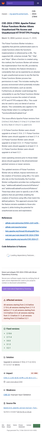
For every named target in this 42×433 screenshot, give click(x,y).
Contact (29, 425)
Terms (15, 425)
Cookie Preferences (36, 425)
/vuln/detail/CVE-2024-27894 (22, 235)
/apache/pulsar (16, 227)
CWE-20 (7, 395)
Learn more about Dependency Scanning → (18, 289)
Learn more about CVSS (14, 382)
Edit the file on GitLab (24, 412)
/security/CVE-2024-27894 (23, 239)
